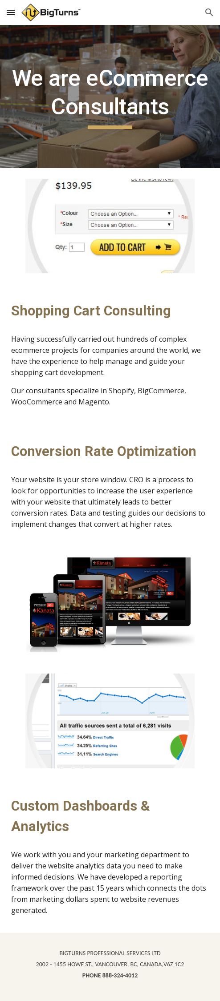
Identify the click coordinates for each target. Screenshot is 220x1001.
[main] (110, 97)
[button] (10, 12)
